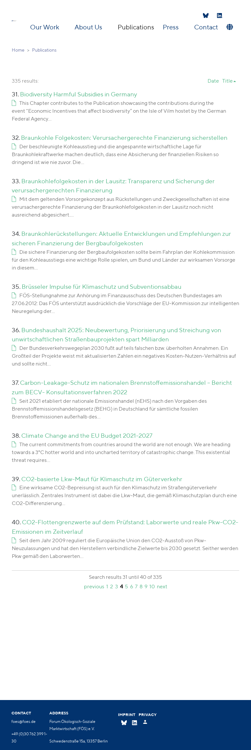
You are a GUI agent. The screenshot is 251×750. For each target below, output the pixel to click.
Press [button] (171, 27)
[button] (229, 27)
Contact (206, 27)
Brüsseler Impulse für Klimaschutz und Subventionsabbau (101, 286)
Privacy (148, 714)
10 (152, 586)
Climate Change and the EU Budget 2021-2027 (86, 435)
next (162, 586)
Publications (136, 27)
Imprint (126, 714)
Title (227, 81)
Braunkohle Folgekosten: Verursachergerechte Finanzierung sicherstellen (124, 137)
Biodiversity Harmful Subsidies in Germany (78, 94)
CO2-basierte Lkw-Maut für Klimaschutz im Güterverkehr (101, 478)
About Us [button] (89, 27)
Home (18, 50)
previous (94, 586)
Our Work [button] (45, 27)
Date (213, 81)
